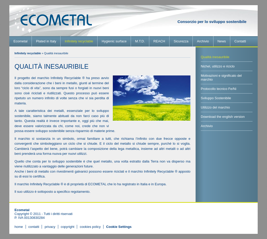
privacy (49, 227)
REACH (159, 41)
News (222, 41)
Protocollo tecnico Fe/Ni (218, 89)
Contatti (240, 41)
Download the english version (223, 117)
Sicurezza (181, 41)
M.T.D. (140, 41)
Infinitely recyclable (79, 41)
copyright (68, 227)
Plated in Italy (46, 41)
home (18, 227)
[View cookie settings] (118, 227)
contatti (33, 227)
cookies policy (90, 227)
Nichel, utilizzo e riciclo (218, 66)
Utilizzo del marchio (215, 107)
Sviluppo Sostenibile (216, 98)
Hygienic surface (114, 41)
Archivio (203, 41)
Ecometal (20, 41)
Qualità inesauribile (215, 57)
